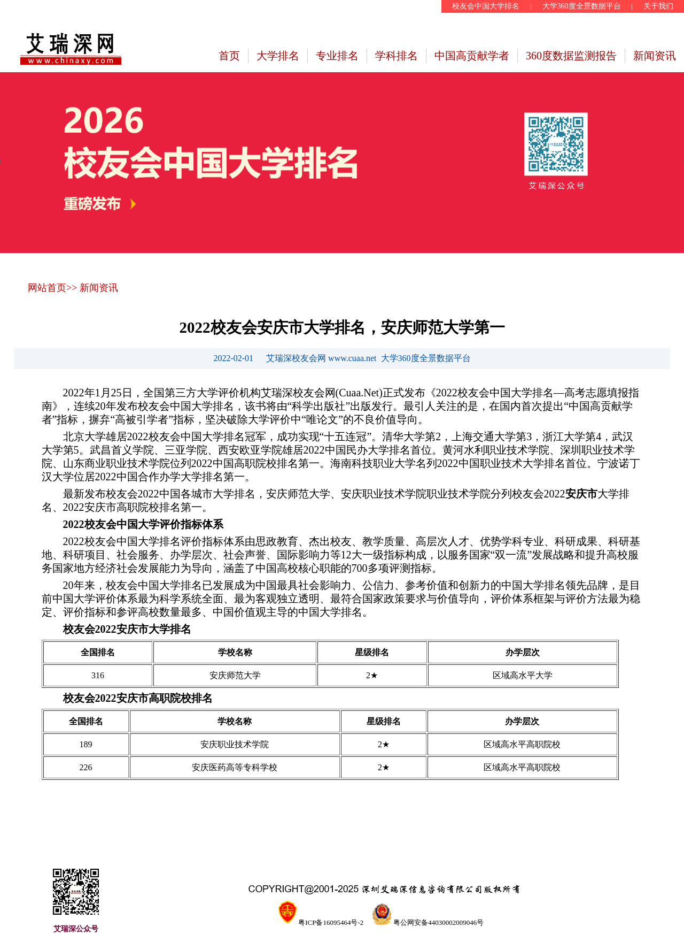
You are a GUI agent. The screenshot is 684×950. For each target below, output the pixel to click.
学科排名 (396, 56)
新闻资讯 (654, 56)
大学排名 (277, 56)
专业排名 (337, 56)
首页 (229, 56)
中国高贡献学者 (471, 56)
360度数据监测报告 (571, 56)
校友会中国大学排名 (485, 6)
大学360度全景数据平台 (581, 6)
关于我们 (658, 6)
